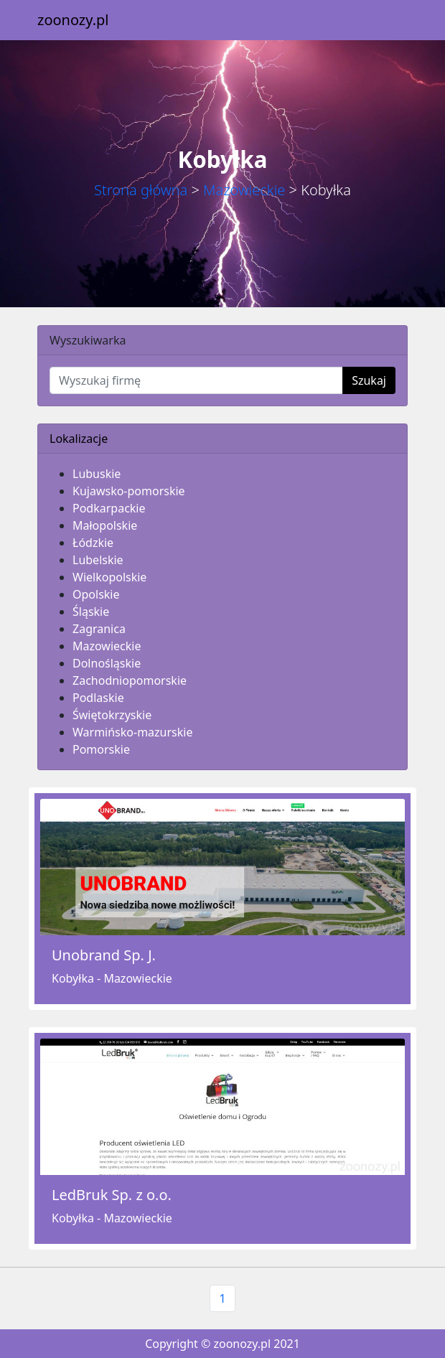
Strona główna (140, 190)
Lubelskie (97, 560)
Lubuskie (96, 474)
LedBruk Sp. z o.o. (112, 1194)
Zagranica (99, 629)
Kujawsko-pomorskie (128, 491)
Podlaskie (98, 698)
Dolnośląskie (106, 663)
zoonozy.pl (72, 19)
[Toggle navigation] (387, 20)
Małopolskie (104, 525)
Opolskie (96, 594)
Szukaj (369, 380)
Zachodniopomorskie (129, 680)
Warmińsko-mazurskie (132, 732)
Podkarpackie (109, 508)
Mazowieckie (244, 190)
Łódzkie (92, 543)
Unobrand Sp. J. (104, 955)
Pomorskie (101, 749)
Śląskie (90, 611)
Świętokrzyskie (111, 715)
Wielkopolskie (109, 577)
